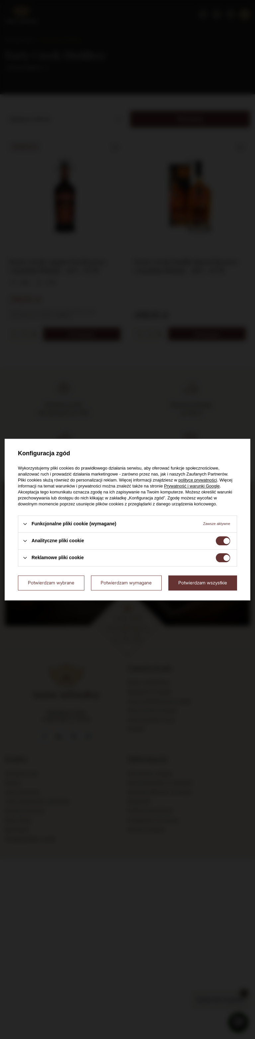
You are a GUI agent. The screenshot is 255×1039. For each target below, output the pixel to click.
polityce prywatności (197, 480)
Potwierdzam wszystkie (202, 582)
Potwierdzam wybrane (51, 582)
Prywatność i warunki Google (192, 485)
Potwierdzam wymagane (126, 582)
